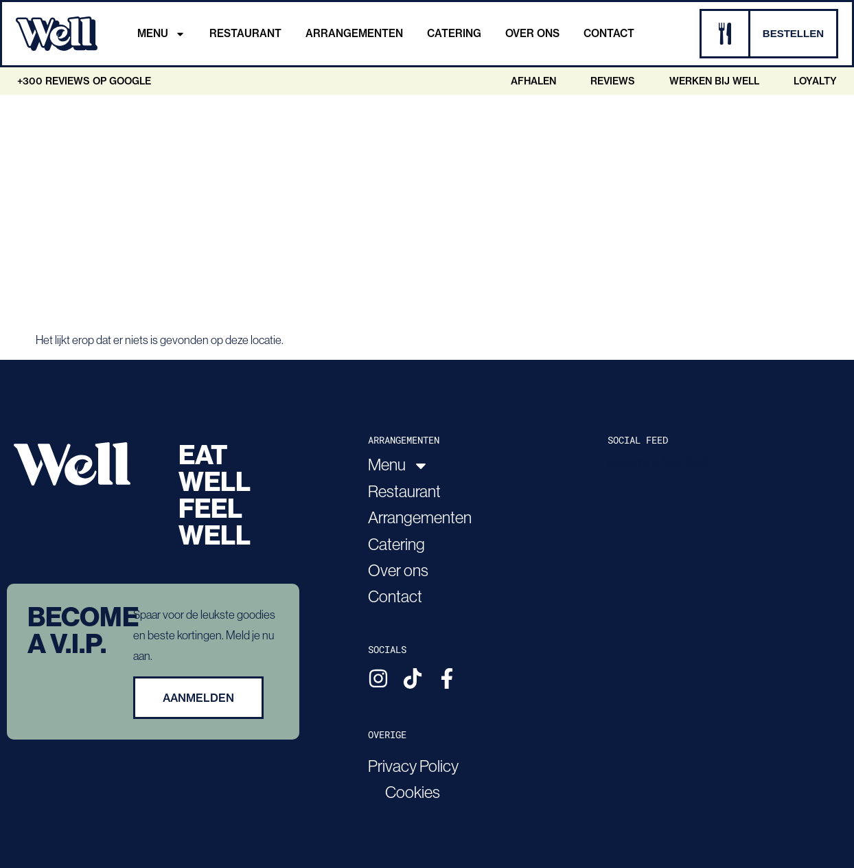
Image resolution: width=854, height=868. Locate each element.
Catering (454, 33)
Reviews (612, 81)
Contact (609, 33)
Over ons (532, 33)
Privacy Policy (413, 766)
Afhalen (533, 81)
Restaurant (245, 33)
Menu (161, 34)
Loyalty (815, 81)
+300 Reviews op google (84, 81)
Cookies (412, 792)
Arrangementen (354, 33)
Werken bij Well (714, 81)
